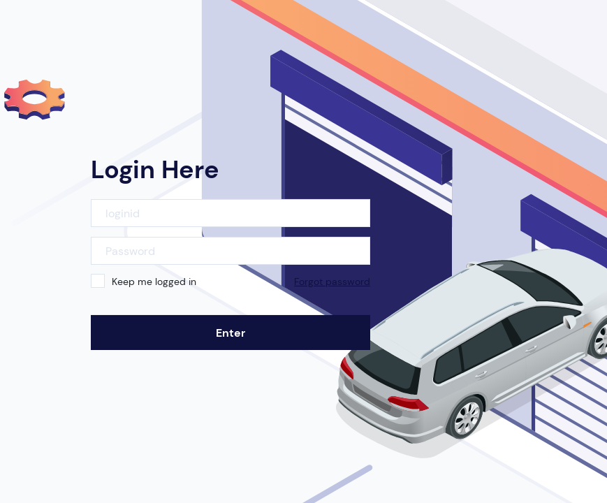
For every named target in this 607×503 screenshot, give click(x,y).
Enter (230, 333)
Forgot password (332, 281)
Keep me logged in (154, 281)
